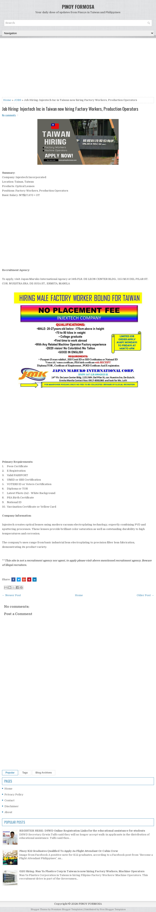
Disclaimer (11, 806)
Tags (25, 772)
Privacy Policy (13, 794)
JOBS (17, 100)
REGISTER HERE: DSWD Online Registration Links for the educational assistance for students (82, 830)
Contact (9, 800)
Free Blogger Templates (113, 909)
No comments (9, 115)
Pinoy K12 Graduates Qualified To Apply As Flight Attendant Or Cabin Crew (68, 850)
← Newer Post (11, 595)
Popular (10, 772)
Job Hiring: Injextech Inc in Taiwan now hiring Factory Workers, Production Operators (70, 108)
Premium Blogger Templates (66, 909)
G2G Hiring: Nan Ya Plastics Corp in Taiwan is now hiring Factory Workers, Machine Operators (81, 871)
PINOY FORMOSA (78, 6)
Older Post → (145, 595)
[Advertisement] (78, 68)
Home (7, 100)
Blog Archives (44, 772)
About (8, 812)
